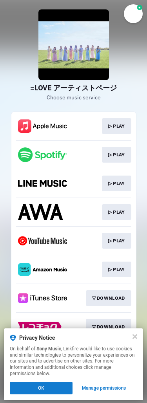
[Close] (135, 336)
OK (41, 388)
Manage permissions (104, 388)
